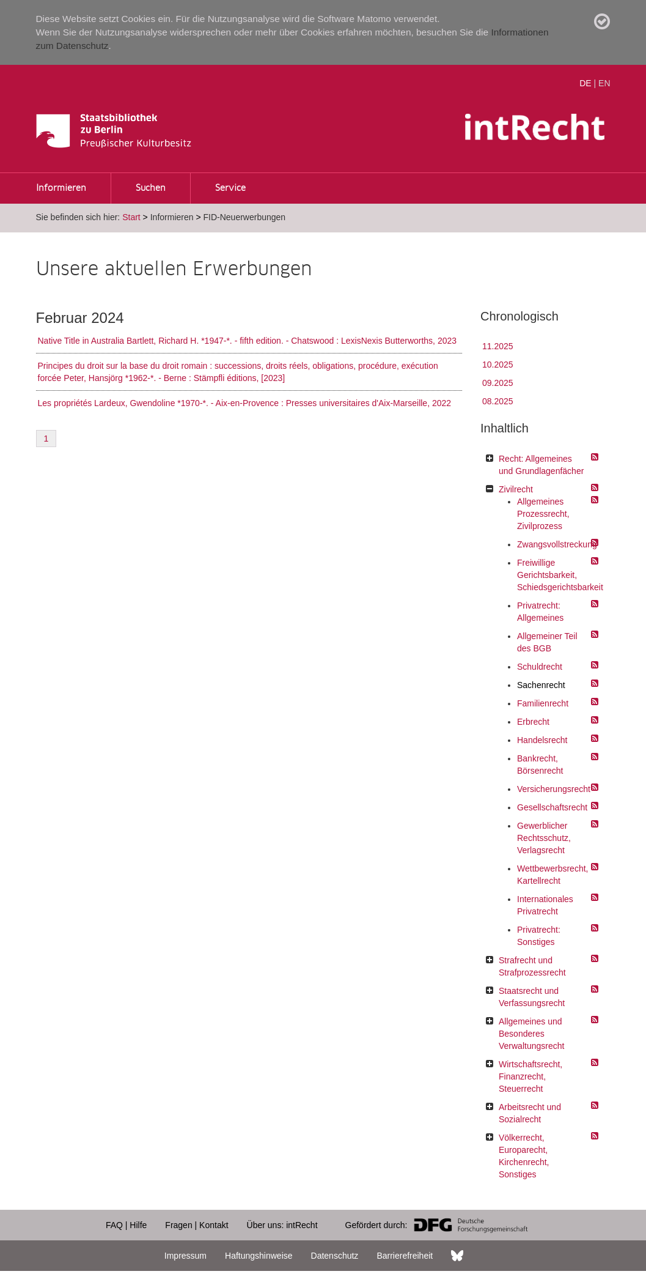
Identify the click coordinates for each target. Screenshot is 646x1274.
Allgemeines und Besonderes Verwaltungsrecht (531, 1034)
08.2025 (497, 401)
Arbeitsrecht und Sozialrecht (530, 1113)
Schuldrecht (539, 667)
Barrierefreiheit (404, 1256)
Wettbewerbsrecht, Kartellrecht (552, 875)
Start (131, 217)
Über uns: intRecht (282, 1225)
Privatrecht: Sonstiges (538, 936)
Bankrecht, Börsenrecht (540, 765)
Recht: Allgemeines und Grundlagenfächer (541, 465)
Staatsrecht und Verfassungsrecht (532, 997)
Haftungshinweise (259, 1256)
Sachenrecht (541, 685)
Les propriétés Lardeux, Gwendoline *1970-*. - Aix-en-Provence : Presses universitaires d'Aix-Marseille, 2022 (245, 403)
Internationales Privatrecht (545, 905)
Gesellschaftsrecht (552, 807)
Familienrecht (542, 703)
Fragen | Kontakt (196, 1225)
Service (230, 188)
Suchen (151, 188)
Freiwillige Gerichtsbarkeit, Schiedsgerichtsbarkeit (554, 575)
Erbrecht (533, 722)
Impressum (185, 1256)
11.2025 (497, 346)
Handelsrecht (542, 740)
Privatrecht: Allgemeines (540, 612)
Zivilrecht (516, 489)
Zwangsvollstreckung (554, 544)
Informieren (61, 188)
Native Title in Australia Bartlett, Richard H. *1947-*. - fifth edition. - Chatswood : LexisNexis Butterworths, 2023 (247, 341)
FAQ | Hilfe (126, 1225)
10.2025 (497, 364)
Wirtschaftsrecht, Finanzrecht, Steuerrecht (530, 1076)
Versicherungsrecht (553, 789)
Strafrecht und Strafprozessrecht (532, 966)
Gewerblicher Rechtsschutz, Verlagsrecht (544, 838)
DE (585, 83)
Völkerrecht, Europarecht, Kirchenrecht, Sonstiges (524, 1156)
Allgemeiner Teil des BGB (547, 642)
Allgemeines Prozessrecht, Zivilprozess (543, 514)
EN (604, 83)
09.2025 (497, 383)
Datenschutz (335, 1256)
